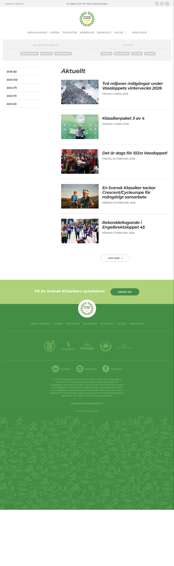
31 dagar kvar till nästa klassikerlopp (87, 3)
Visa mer (114, 258)
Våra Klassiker (37, 32)
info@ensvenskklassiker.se (87, 403)
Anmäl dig (125, 292)
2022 (9, 104)
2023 (9, 95)
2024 (9, 87)
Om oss (118, 32)
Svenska (9, 4)
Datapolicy (104, 32)
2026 (9, 71)
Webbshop (87, 32)
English (20, 4)
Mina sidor (139, 32)
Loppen (55, 32)
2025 (9, 79)
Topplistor (69, 32)
